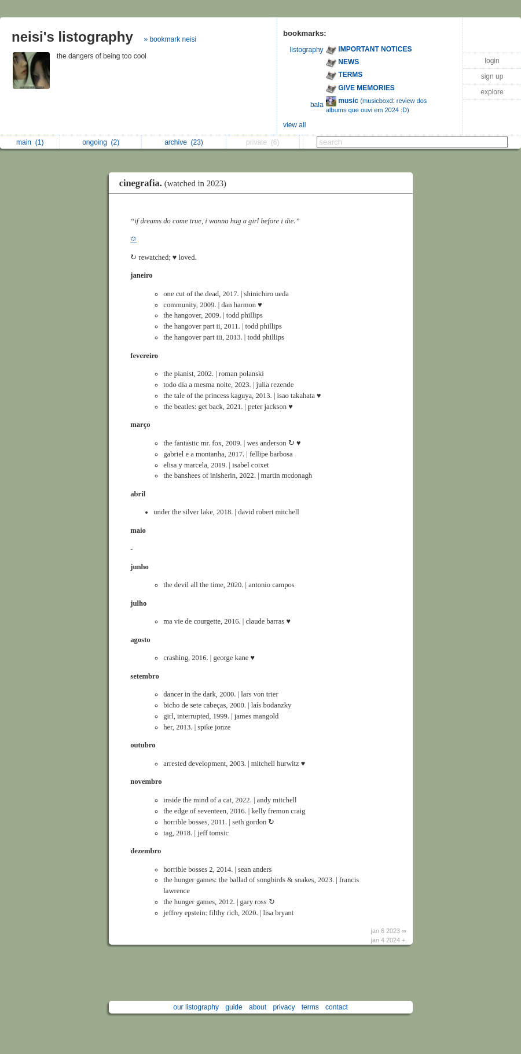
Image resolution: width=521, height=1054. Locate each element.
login (492, 61)
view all (294, 125)
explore (491, 92)
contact (336, 1007)
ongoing (100, 142)
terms (310, 1007)
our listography (196, 1007)
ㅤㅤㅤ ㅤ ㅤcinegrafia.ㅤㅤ (174, 183)
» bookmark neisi (170, 39)
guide (233, 1007)
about (257, 1007)
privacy (284, 1007)
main (29, 142)
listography (307, 50)
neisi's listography (72, 37)
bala (317, 105)
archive (183, 142)
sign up (492, 76)
